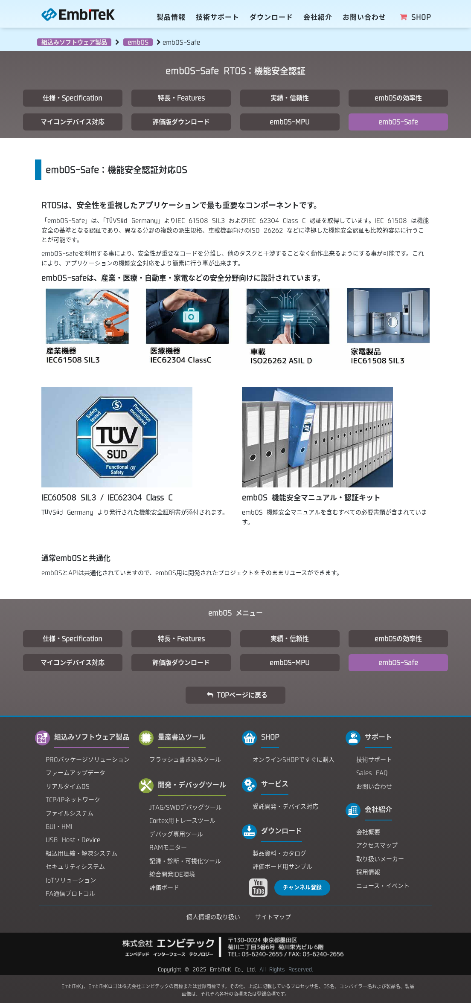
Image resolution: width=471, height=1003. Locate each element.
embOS (138, 42)
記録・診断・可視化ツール (185, 861)
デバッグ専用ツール (176, 834)
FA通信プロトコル (70, 893)
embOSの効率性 (398, 98)
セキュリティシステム (75, 867)
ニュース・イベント (383, 886)
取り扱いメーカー (380, 859)
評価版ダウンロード (181, 122)
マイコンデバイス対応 (73, 122)
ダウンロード (271, 17)
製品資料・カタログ (279, 853)
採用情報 (368, 872)
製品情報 (171, 17)
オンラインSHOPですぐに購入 (293, 759)
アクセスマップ (377, 845)
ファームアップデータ (75, 773)
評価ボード (164, 887)
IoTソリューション (71, 880)
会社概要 (368, 832)
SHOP (415, 17)
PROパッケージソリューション (88, 759)
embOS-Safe (398, 122)
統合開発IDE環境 (172, 874)
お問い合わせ (364, 17)
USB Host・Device (73, 840)
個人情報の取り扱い (213, 917)
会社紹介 (317, 17)
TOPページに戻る (236, 695)
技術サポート (217, 17)
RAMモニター (168, 847)
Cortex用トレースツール (182, 820)
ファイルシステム (69, 813)
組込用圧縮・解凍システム (81, 853)
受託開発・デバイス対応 (285, 806)
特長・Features (181, 98)
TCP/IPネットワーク (73, 800)
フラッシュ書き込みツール (185, 759)
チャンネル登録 (302, 887)
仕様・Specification (72, 98)
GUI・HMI (59, 826)
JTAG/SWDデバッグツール (185, 807)
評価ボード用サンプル (282, 867)
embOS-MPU (290, 122)
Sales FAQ (372, 773)
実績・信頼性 (289, 98)
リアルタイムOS (68, 786)
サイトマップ (273, 917)
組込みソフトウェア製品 (74, 42)
